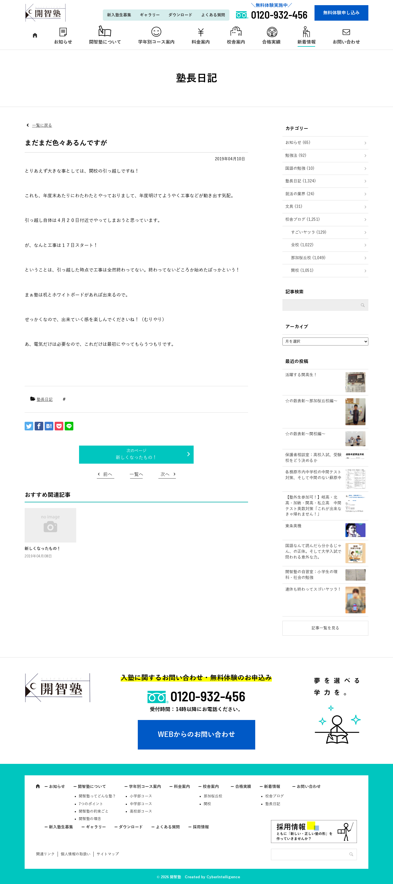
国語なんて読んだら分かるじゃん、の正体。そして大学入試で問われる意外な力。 (313, 551)
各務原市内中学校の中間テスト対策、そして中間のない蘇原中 (313, 475)
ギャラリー (150, 15)
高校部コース (141, 811)
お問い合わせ (346, 42)
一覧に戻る (42, 125)
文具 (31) (293, 206)
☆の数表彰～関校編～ (305, 434)
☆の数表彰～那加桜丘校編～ (311, 401)
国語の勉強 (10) (300, 168)
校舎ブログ (274, 796)
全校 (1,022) (302, 245)
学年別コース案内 (156, 42)
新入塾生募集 (119, 15)
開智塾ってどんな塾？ (97, 796)
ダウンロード (180, 15)
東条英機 (293, 526)
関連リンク (45, 854)
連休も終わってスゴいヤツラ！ (313, 589)
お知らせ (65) (298, 142)
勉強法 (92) (295, 155)
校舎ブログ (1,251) (302, 219)
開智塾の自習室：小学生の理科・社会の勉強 (311, 575)
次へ (165, 474)
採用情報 (201, 827)
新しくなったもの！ (136, 457)
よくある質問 (213, 15)
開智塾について (105, 42)
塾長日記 (45, 399)
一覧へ (136, 474)
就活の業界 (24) (300, 194)
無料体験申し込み (341, 12)
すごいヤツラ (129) (309, 232)
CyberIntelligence (223, 877)
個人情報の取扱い (76, 854)
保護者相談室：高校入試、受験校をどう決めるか (313, 458)
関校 (207, 804)
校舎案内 (236, 42)
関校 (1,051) (302, 270)
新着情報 (306, 42)
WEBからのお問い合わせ (196, 734)
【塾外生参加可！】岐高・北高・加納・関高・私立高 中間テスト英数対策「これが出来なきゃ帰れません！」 (313, 505)
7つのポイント (91, 804)
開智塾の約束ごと (94, 811)
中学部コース (141, 804)
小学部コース (141, 796)
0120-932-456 (207, 696)
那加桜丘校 (213, 796)
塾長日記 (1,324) (300, 181)
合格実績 (271, 42)
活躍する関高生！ (301, 375)
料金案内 (201, 42)
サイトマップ (108, 854)
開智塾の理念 (90, 819)
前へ (107, 474)
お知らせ (63, 42)
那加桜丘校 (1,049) (308, 258)
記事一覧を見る (325, 628)
